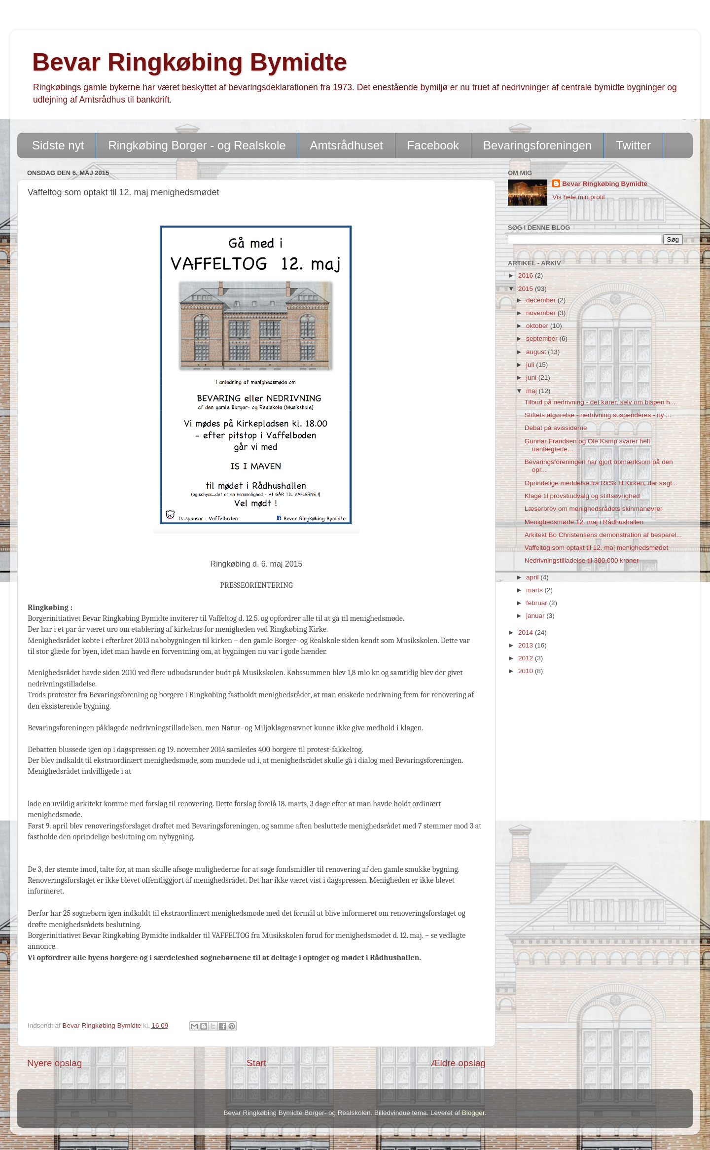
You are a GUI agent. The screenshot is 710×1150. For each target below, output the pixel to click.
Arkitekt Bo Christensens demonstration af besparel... (603, 535)
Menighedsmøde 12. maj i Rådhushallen (584, 522)
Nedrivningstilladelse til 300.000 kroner (582, 560)
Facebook (433, 145)
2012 (526, 658)
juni (532, 377)
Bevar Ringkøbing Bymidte (189, 62)
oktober (538, 325)
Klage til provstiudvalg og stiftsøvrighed (582, 496)
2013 (526, 645)
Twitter (633, 145)
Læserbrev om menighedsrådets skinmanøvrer (594, 508)
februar (537, 603)
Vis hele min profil (578, 197)
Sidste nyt (58, 145)
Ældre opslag (458, 1063)
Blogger (473, 1112)
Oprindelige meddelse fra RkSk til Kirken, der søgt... (601, 483)
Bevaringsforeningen (537, 145)
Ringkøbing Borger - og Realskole (196, 145)
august (537, 352)
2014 (526, 632)
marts (535, 590)
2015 (526, 288)
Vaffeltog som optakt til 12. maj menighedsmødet (596, 547)
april (533, 577)
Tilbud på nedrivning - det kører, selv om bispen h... (600, 402)
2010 (526, 671)
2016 (526, 275)
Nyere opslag (54, 1063)
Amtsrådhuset (346, 145)
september (543, 338)
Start (256, 1063)
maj (532, 391)
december (542, 300)
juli (531, 364)
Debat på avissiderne (556, 427)
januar (536, 615)
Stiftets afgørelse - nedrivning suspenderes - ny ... (598, 415)
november (542, 313)
